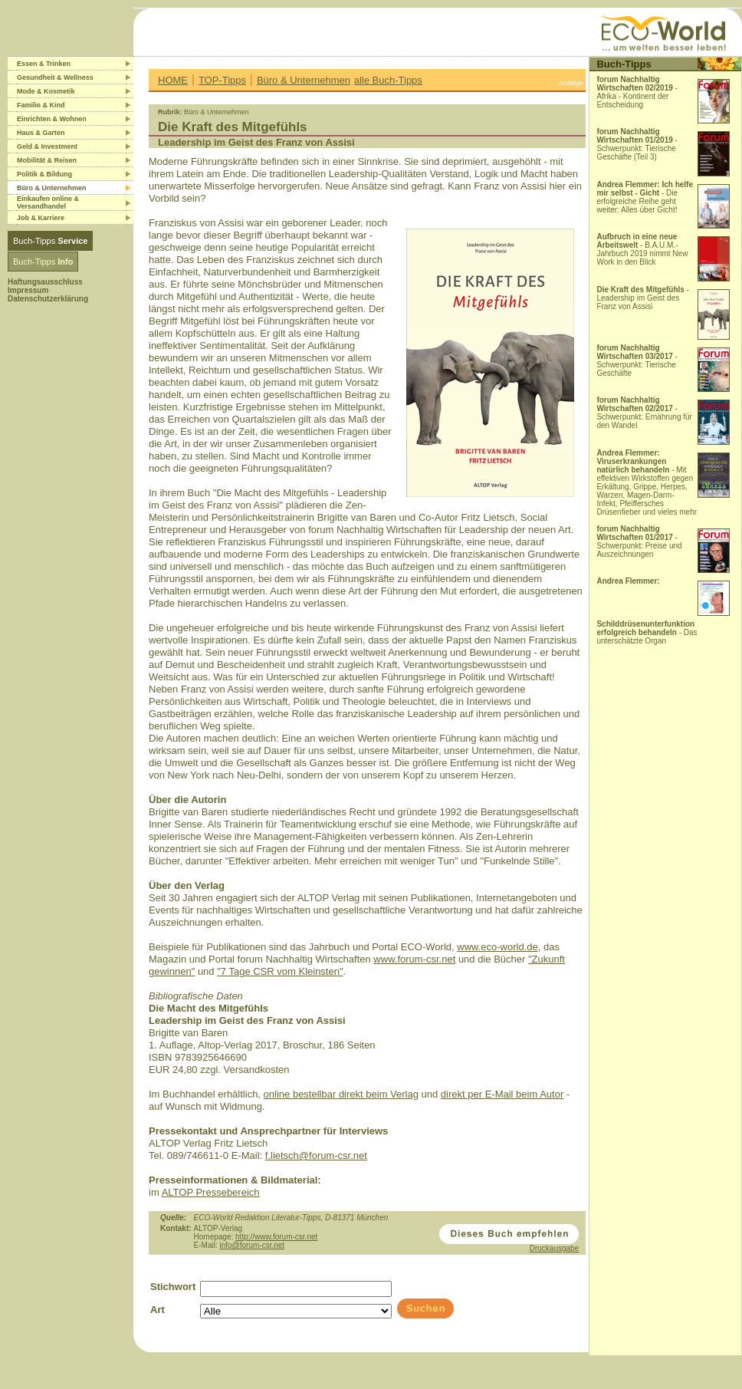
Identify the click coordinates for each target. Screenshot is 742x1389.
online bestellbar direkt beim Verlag (341, 1094)
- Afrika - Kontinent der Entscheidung (637, 92)
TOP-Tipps (222, 80)
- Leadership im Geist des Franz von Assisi (642, 298)
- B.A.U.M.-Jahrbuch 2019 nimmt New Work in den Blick (642, 249)
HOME (173, 80)
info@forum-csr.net (251, 1245)
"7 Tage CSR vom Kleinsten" (280, 971)
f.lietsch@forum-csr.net (316, 1155)
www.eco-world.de (497, 947)
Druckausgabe (554, 1248)
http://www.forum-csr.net (276, 1237)
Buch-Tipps (50, 240)
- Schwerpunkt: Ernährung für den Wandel (644, 413)
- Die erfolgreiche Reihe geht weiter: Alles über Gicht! (644, 197)
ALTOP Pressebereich (211, 1192)
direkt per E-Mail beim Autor (502, 1094)
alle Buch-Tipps (388, 80)
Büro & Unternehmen (303, 80)
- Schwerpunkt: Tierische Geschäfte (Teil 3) (637, 144)
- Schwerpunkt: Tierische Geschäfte (637, 360)
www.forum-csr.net (414, 959)
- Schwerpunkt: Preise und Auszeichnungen (638, 541)
